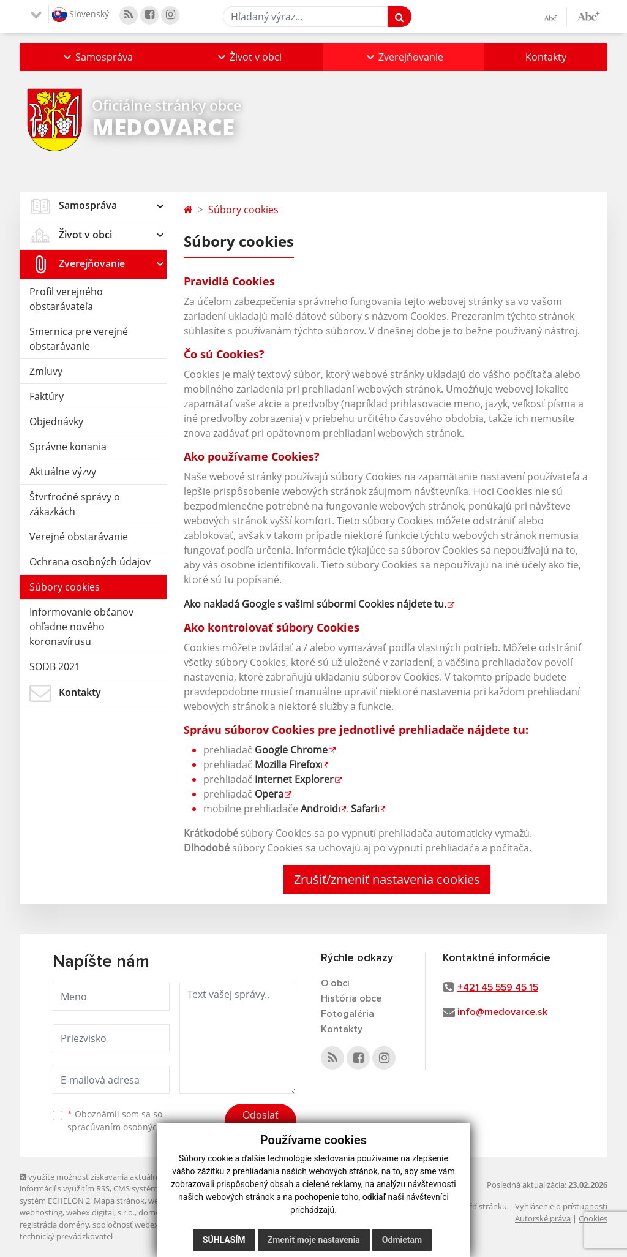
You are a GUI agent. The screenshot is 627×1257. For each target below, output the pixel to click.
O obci (335, 983)
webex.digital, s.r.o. (100, 1212)
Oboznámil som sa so (129, 1120)
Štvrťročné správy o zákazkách (74, 504)
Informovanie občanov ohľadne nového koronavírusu (81, 626)
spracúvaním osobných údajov (129, 1127)
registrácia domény (54, 1224)
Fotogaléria (347, 1014)
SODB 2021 (54, 666)
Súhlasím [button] (224, 1240)
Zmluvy (45, 371)
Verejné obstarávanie (78, 536)
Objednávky (56, 421)
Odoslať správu (260, 1122)
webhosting (41, 1212)
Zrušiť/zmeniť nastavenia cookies (387, 879)
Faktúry (46, 396)
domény (153, 1212)
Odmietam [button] (402, 1240)
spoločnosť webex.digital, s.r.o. (147, 1224)
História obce (351, 998)
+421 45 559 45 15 (497, 987)
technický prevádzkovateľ (66, 1236)
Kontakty (545, 57)
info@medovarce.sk (502, 1012)
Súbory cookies (64, 587)
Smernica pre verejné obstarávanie (78, 339)
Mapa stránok (119, 1200)
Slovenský (80, 14)
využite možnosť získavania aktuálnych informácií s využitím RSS (95, 1182)
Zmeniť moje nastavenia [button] (314, 1240)
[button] (97, 57)
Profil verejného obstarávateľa (66, 299)
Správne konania (68, 446)
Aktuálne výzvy (62, 471)
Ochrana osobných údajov (90, 561)
